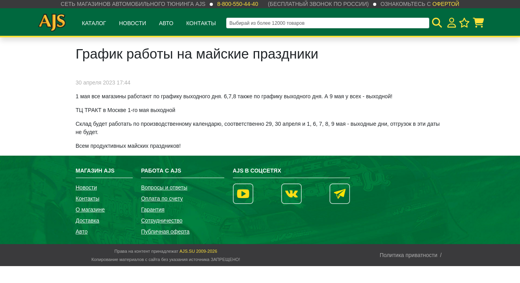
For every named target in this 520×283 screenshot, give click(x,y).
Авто (166, 23)
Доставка (87, 220)
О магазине (90, 209)
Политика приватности (409, 255)
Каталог (94, 23)
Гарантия (153, 209)
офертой (445, 4)
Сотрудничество (161, 220)
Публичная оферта (165, 231)
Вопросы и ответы (164, 187)
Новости (132, 23)
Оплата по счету (162, 198)
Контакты (201, 23)
